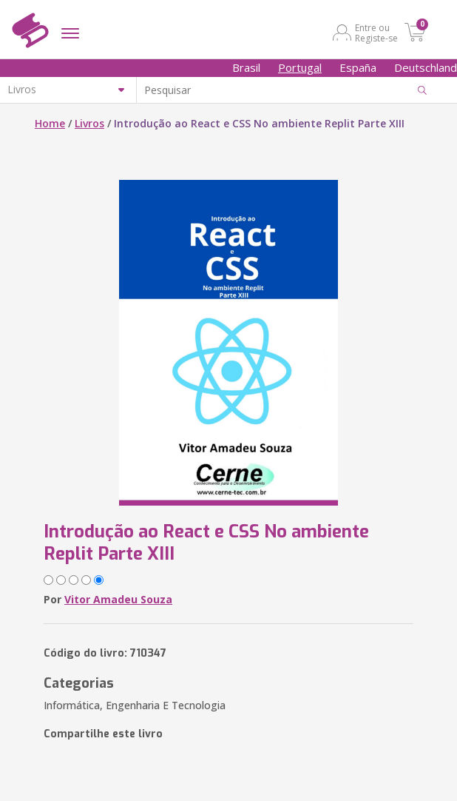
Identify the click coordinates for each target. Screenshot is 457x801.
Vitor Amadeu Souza (118, 599)
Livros (89, 123)
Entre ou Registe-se (376, 32)
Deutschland (425, 67)
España (357, 67)
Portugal (300, 67)
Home (50, 123)
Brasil (246, 67)
